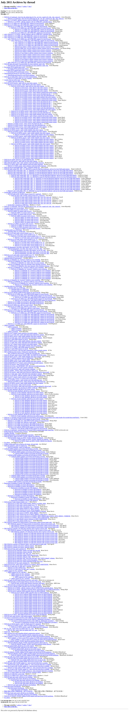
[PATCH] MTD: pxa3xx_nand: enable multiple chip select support (22, 336)
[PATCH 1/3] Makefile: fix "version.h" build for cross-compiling (22, 259)
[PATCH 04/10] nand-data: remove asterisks (20, 552)
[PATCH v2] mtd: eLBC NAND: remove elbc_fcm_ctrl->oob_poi (33, 197)
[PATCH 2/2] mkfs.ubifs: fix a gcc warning (20, 78)
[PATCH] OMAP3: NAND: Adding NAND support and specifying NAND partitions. (28, 652)
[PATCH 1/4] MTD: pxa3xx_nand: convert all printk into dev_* (22, 128)
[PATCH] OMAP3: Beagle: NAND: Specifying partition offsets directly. (24, 641)
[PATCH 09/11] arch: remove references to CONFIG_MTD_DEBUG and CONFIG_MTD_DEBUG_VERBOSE (39, 516)
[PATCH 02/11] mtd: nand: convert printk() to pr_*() (22, 505)
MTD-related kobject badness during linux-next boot (19, 434)
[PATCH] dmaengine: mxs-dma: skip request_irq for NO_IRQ (21, 247)
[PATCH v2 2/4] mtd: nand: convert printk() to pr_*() (19, 233)
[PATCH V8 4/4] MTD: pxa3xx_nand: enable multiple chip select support (35, 97)
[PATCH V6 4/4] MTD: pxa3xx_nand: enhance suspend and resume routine (32, 116)
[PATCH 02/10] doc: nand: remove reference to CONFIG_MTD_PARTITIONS (26, 564)
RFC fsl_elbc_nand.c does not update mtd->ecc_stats (19, 628)
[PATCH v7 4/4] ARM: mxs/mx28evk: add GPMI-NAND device (26, 425)
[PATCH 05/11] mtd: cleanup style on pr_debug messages (24, 510)
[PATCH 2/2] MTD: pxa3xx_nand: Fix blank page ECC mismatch (22, 624)
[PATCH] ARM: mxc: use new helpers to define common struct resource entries (37, 48)
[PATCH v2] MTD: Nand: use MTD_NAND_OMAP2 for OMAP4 (30, 439)
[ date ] (30, 6)
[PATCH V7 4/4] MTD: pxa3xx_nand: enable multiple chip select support (35, 109)
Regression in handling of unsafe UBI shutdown (17, 483)
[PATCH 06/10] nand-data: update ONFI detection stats (23, 555)
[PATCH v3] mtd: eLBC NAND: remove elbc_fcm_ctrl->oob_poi (33, 202)
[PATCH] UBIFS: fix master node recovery (16, 209)
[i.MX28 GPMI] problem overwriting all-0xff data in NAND (21, 449)
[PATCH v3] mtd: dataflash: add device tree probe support (24, 414)
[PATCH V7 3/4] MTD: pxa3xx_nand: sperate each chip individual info (35, 108)
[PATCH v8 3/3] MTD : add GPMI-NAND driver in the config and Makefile (25, 614)
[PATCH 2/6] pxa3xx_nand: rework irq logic (16, 364)
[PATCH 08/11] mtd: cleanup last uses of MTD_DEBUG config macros (28, 514)
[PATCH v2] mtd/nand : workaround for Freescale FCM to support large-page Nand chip (29, 430)
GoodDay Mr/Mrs (9, 433)
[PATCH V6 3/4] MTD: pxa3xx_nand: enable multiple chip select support (32, 114)
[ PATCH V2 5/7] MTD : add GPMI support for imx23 (19, 347)
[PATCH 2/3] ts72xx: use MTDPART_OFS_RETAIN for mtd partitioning (24, 366)
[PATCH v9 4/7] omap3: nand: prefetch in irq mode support (21, 333)
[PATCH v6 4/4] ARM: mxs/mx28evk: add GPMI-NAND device (26, 303)
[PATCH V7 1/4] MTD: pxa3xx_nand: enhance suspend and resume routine (36, 98)
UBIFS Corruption (9, 325)
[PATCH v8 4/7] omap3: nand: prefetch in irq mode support (21, 377)
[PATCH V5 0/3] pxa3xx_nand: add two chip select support (24, 84)
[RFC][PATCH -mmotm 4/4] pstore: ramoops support (19, 547)
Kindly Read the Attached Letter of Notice (16, 431)
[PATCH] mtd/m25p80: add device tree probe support (19, 646)
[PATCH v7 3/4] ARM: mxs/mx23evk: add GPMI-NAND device (26, 424)
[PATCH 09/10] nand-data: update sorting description (23, 560)
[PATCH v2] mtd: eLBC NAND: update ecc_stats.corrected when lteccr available (27, 666)
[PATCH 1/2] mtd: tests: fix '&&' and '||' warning (18, 566)
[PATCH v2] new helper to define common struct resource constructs (34, 53)
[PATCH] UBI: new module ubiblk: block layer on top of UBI (21, 656)
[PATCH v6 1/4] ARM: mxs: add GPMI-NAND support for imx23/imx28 (28, 294)
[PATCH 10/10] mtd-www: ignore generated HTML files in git (25, 561)
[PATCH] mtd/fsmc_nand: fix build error (15, 445)
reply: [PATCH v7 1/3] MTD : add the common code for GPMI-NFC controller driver (28, 34)
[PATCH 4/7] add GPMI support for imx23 (16, 339)
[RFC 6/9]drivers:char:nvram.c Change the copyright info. (20, 352)
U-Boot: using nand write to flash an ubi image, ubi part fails (21, 444)
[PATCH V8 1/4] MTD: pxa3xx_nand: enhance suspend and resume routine (36, 92)
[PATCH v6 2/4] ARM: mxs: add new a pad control (18, 305)
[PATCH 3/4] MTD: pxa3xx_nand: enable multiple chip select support (24, 130)
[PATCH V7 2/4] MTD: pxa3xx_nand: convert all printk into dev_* (33, 101)
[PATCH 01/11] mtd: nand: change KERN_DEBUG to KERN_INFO (27, 503)
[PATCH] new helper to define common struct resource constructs (33, 47)
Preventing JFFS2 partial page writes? (15, 67)
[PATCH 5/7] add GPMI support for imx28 (16, 348)
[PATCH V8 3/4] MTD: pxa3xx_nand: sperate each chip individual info (35, 95)
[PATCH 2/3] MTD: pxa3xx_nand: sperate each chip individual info (27, 125)
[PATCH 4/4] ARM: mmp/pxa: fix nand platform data (19, 159)
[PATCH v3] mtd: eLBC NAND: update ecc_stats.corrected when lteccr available (27, 669)
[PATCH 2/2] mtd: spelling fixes (17, 567)
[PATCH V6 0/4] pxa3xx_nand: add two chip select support (28, 86)
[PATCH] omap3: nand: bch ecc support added (17, 359)
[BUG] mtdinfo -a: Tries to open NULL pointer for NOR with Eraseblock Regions (27, 636)
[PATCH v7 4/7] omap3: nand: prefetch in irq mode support (21, 344)
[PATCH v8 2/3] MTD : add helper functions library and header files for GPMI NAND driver (34, 589)
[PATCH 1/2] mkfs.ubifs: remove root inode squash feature (20, 76)
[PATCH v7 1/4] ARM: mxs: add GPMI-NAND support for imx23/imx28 (28, 420)
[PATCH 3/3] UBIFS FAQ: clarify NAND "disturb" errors (20, 675)
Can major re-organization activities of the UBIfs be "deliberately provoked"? (26, 617)
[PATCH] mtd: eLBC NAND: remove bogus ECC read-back (24, 194)
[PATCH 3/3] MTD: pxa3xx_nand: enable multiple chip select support (27, 126)
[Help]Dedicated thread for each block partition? (18, 73)
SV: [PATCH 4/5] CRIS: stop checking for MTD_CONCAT (21, 388)
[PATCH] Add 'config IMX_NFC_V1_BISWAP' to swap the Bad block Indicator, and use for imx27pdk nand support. (37, 169)
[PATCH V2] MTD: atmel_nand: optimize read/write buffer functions (23, 164)
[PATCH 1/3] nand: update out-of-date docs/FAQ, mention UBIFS (22, 672)
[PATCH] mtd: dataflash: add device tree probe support (19, 389)
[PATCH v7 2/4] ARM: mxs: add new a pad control (22, 422)
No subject (7, 442)
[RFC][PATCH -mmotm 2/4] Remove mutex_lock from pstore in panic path (25, 544)
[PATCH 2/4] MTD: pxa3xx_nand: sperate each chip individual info (23, 380)
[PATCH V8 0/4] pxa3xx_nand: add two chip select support (31, 89)
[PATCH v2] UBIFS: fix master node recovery (21, 223)
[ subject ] (19, 6)
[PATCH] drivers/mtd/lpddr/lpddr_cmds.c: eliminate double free (22, 167)
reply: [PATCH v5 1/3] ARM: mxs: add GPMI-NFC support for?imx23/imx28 (36, 43)
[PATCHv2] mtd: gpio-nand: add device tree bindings (19, 693)
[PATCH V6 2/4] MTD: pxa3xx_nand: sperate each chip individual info (31, 112)
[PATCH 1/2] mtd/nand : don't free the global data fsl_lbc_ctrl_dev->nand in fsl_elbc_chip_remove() (32, 17)
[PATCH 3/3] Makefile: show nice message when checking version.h (27, 264)
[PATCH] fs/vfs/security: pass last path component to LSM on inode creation (25, 350)
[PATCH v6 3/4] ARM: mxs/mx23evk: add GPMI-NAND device (26, 302)
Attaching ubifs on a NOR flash (13, 230)
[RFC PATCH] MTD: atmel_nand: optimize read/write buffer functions (24, 162)
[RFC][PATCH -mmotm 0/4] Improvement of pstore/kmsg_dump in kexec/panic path (28, 522)
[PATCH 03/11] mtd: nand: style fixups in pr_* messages (24, 506)
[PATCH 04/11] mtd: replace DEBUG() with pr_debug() (23, 508)
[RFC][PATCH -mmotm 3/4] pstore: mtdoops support (19, 545)
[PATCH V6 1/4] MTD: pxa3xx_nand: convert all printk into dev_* (30, 111)
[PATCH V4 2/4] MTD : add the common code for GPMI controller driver (25, 375)
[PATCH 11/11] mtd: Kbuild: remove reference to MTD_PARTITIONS (28, 519)
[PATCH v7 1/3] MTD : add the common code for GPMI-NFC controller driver (26, 20)
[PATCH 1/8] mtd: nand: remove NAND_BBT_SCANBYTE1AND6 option (25, 355)
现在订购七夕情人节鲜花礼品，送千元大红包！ (19, 691)
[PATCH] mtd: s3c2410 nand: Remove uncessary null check (21, 580)
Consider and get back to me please (14, 208)
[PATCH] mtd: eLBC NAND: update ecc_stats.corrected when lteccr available (26, 663)
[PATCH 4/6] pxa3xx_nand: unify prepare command (19, 367)
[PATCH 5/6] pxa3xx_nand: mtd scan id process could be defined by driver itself (26, 372)
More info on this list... (11, 8)
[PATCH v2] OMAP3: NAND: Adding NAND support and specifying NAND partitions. (29, 696)
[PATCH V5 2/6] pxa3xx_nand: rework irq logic (17, 384)
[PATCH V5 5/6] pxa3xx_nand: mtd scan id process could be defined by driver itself (27, 386)
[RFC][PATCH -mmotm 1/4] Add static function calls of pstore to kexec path (25, 528)
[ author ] (25, 6)
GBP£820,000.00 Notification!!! (13, 258)
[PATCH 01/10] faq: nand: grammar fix (15, 549)
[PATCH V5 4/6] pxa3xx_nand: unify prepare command (20, 369)
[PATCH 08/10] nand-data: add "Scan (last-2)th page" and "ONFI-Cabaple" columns (31, 558)
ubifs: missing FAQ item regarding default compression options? (22, 633)
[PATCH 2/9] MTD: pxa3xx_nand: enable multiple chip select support (24, 383)
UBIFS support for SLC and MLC (14, 570)
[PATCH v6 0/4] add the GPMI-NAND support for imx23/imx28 (22, 292)
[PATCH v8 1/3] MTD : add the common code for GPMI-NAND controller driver (30, 588)
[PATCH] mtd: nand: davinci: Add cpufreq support (18, 616)
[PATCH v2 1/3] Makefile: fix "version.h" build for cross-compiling (30, 283)
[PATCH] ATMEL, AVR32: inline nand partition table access (21, 370)
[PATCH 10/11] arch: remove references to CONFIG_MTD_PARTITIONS (29, 517)
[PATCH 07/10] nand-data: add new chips (19, 556)
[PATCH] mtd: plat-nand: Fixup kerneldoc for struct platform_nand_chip (24, 64)
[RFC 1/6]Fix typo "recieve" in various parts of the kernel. (20, 378)
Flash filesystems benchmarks (12, 686)
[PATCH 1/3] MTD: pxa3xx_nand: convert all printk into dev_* (25, 123)
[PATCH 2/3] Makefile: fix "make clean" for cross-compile (24, 261)
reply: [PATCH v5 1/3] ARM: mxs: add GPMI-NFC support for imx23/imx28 (26, 36)
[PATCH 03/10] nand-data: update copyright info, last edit (24, 550)
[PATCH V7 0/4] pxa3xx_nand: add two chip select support (31, 87)
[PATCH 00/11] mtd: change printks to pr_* (16, 502)
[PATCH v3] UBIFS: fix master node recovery (24, 227)
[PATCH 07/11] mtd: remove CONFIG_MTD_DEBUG (23, 513)
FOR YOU (7, 631)
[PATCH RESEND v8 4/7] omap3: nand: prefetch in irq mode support (23, 363)
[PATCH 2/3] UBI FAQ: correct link (14, 674)
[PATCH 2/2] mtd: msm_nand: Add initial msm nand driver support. (23, 338)
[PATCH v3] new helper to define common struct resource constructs (34, 59)
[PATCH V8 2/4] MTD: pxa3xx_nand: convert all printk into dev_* (33, 94)
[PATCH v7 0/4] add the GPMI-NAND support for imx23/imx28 (22, 419)
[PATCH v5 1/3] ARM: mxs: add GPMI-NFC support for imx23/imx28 (24, 23)
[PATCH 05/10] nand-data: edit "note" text (20, 553)
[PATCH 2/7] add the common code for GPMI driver (19, 358)
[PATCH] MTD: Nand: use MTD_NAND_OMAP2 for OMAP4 (22, 436)
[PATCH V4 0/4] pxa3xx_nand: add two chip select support (21, 83)
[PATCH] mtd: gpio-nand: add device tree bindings (18, 677)
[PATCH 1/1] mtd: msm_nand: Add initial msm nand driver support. (23, 342)
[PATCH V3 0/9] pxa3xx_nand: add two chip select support (21, 161)
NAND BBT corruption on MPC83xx (15, 192)
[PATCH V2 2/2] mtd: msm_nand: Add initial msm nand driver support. (24, 334)
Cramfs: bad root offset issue (12, 80)
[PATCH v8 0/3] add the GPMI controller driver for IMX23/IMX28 (23, 586)
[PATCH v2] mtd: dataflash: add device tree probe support (24, 391)
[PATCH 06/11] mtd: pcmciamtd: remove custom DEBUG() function (27, 511)
